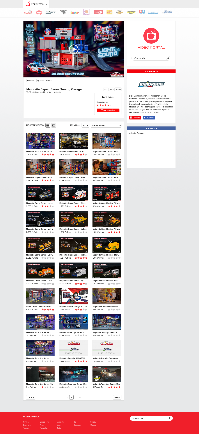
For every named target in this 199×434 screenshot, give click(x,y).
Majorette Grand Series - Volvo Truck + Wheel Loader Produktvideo (73, 255)
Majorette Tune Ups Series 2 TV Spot (106, 332)
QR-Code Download (44, 81)
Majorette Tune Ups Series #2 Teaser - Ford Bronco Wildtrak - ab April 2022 (106, 384)
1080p (118, 89)
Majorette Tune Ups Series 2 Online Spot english (40, 332)
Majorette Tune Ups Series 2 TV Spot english (73, 332)
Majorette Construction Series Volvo (106, 307)
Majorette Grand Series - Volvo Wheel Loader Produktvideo (106, 229)
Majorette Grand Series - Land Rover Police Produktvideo (40, 203)
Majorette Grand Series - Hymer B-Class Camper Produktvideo (73, 281)
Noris (42, 425)
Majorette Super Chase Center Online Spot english (106, 151)
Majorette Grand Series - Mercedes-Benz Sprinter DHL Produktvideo (106, 255)
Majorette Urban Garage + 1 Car (73, 307)
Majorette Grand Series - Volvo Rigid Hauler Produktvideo (73, 229)
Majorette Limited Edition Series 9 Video (73, 151)
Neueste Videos (35, 125)
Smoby (93, 422)
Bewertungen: (103, 102)
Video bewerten (108, 110)
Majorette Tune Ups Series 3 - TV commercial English (40, 151)
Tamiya (26, 428)
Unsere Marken (31, 417)
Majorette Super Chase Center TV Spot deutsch (73, 177)
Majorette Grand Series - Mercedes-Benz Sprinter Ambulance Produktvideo (73, 203)
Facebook (152, 128)
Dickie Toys (44, 422)
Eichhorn (26, 425)
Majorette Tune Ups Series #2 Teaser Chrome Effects (40, 384)
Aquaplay (44, 428)
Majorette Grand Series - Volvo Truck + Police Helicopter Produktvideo (40, 229)
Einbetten (30, 81)
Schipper (77, 425)
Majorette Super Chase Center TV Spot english (40, 177)
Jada (59, 428)
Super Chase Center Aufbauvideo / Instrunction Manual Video (40, 307)
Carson (93, 425)
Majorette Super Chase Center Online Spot (106, 177)
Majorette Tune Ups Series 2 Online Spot (40, 358)
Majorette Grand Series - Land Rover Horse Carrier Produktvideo (106, 281)
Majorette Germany (136, 133)
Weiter (117, 397)
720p (112, 89)
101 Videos (75, 125)
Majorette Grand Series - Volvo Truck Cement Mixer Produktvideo (40, 255)
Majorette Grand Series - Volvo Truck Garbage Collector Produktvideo (40, 281)
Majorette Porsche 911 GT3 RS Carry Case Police (73, 358)
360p (106, 89)
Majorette (60, 422)
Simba (25, 422)
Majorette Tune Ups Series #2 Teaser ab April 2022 (73, 384)
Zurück (30, 397)
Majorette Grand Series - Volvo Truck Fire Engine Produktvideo (106, 203)
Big (75, 422)
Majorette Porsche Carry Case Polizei (106, 358)
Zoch (59, 425)
